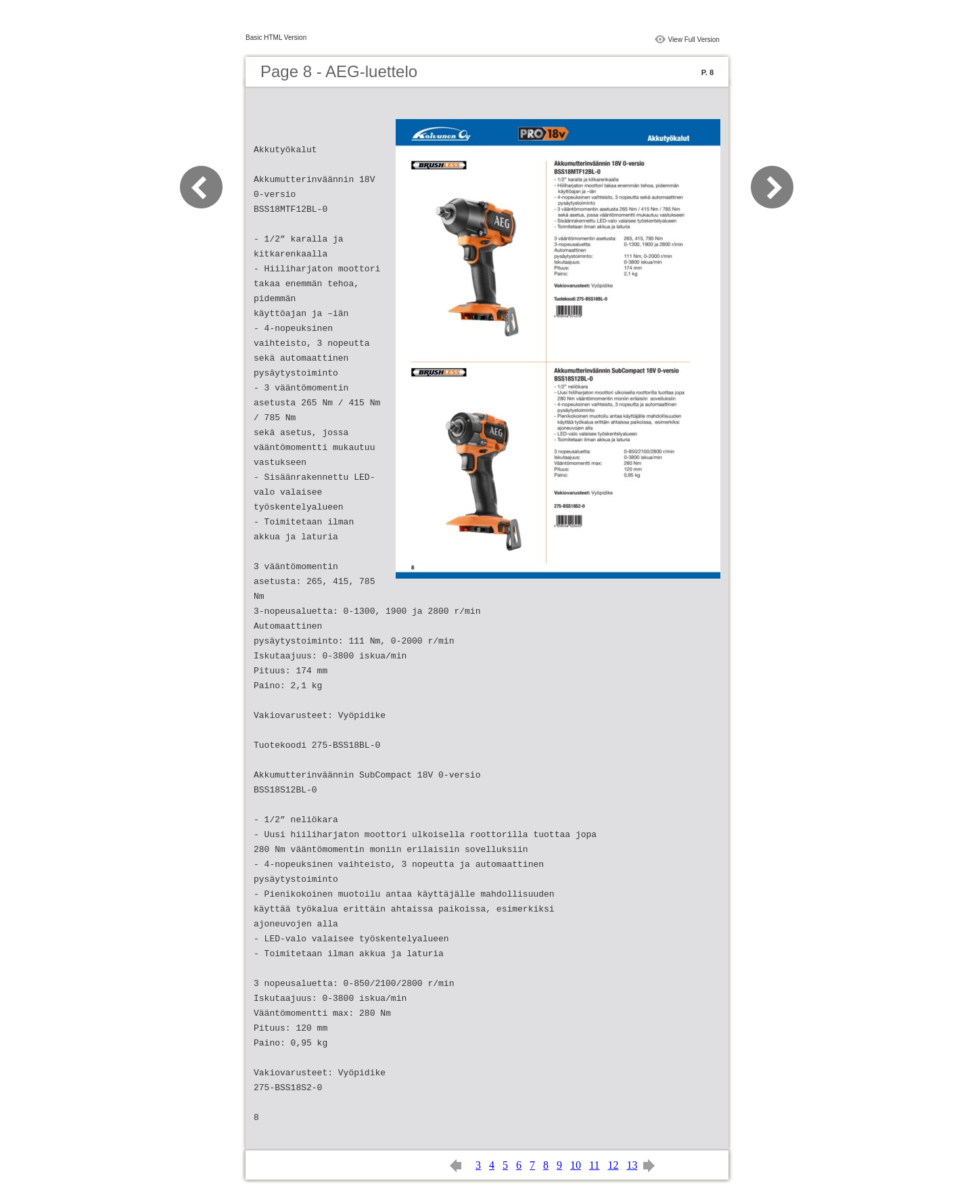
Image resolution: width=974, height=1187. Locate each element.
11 (594, 1165)
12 (612, 1165)
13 (631, 1165)
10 (575, 1165)
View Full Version (694, 39)
